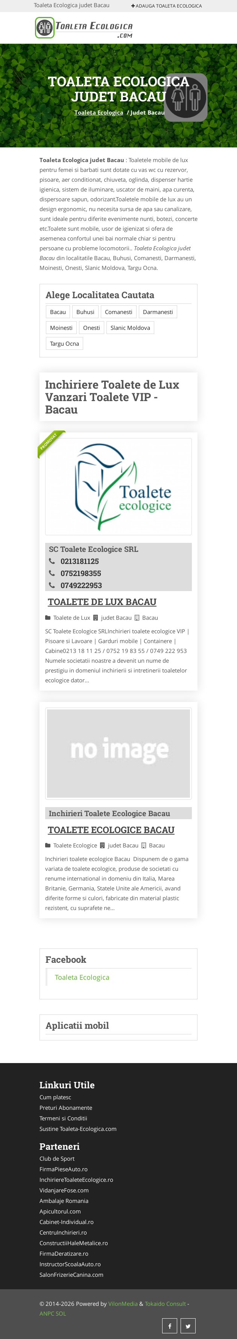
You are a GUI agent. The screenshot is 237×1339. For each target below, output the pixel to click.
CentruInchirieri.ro (63, 1232)
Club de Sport (57, 1158)
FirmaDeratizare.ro (64, 1253)
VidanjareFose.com (64, 1190)
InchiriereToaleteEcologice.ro (76, 1179)
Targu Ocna (64, 343)
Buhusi (85, 312)
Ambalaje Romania (64, 1200)
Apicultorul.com (60, 1211)
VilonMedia (123, 1303)
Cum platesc (55, 1097)
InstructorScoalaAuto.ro (70, 1264)
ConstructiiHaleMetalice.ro (74, 1242)
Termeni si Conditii (63, 1118)
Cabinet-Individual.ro (67, 1221)
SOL (61, 1313)
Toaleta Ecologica (98, 112)
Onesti (91, 327)
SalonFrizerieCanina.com (71, 1274)
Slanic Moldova (130, 327)
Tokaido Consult (165, 1303)
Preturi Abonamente (66, 1107)
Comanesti (118, 312)
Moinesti (61, 327)
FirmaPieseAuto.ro (64, 1169)
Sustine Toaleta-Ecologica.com (78, 1128)
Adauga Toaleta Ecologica (166, 6)
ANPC (47, 1313)
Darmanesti (158, 312)
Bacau (58, 312)
